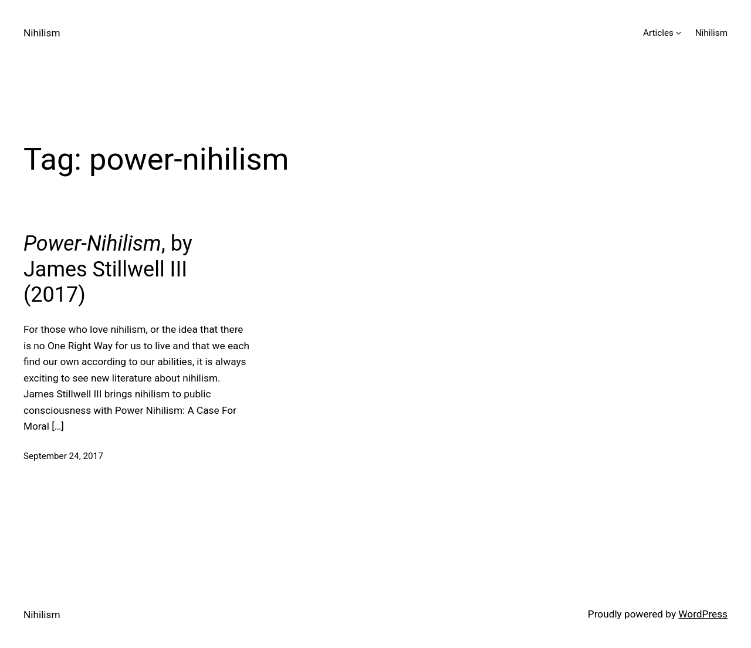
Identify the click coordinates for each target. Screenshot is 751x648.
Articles (658, 33)
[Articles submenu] (678, 32)
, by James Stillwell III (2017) (107, 268)
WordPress (703, 614)
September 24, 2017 (63, 456)
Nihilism (41, 33)
